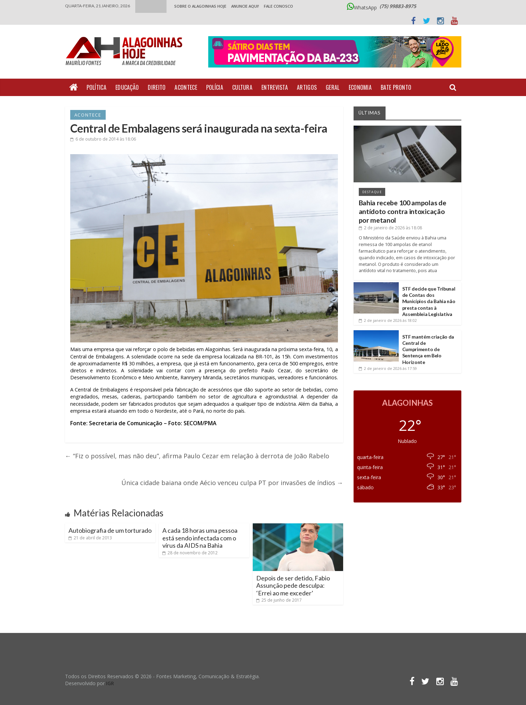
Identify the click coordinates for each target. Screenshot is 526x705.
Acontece (186, 87)
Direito (156, 87)
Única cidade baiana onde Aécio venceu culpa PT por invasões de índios (232, 482)
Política (96, 87)
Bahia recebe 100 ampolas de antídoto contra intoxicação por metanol (402, 211)
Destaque (372, 192)
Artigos (307, 87)
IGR (110, 683)
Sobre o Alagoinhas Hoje (200, 6)
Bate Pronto (396, 87)
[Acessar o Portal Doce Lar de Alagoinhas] (334, 55)
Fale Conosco (278, 6)
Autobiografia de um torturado (110, 530)
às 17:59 (388, 368)
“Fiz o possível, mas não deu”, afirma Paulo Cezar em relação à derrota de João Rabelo (197, 456)
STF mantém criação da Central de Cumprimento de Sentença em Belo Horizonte (428, 349)
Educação (127, 87)
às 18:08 (390, 228)
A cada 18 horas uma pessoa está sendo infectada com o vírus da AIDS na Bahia (199, 537)
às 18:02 (388, 320)
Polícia (214, 87)
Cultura (242, 87)
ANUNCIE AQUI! (245, 6)
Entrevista (274, 87)
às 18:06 (103, 139)
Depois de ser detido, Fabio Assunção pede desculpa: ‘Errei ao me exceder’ (293, 585)
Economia (360, 87)
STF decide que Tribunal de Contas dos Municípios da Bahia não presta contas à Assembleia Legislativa (428, 301)
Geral (333, 87)
